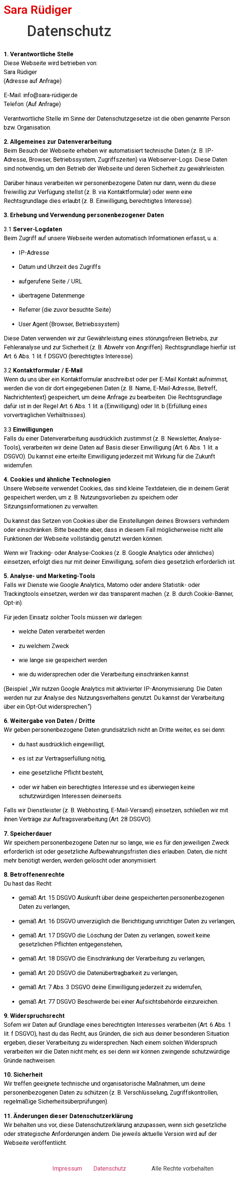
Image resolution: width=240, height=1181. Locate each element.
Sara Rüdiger (38, 10)
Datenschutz (109, 1168)
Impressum (67, 1168)
